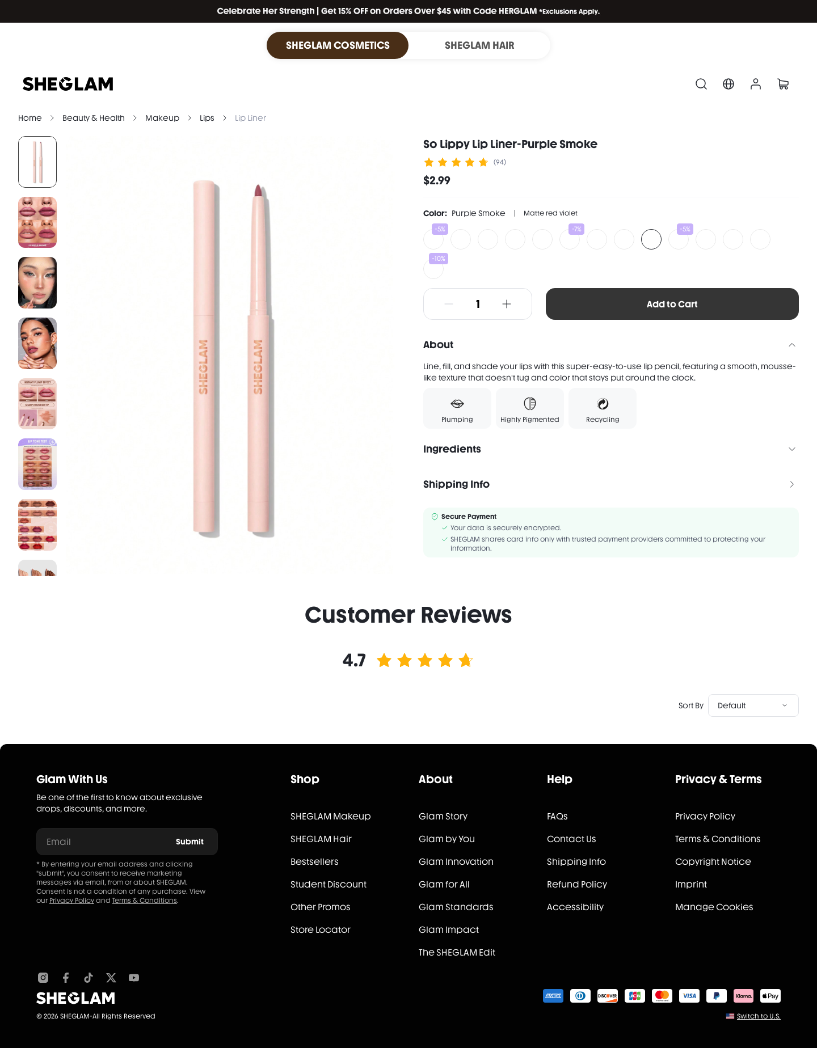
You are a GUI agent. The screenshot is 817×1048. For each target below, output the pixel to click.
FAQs (557, 816)
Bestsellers (314, 861)
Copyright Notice (713, 861)
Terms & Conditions (144, 901)
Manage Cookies (714, 907)
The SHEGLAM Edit (457, 952)
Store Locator (320, 929)
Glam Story (443, 816)
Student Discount (328, 884)
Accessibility (575, 907)
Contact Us (571, 839)
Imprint (691, 884)
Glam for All (444, 884)
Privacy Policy (71, 901)
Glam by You (447, 839)
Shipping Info (576, 861)
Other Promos (320, 907)
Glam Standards (456, 907)
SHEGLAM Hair (321, 839)
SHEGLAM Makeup (330, 816)
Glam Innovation (456, 861)
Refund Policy (577, 884)
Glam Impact (449, 929)
